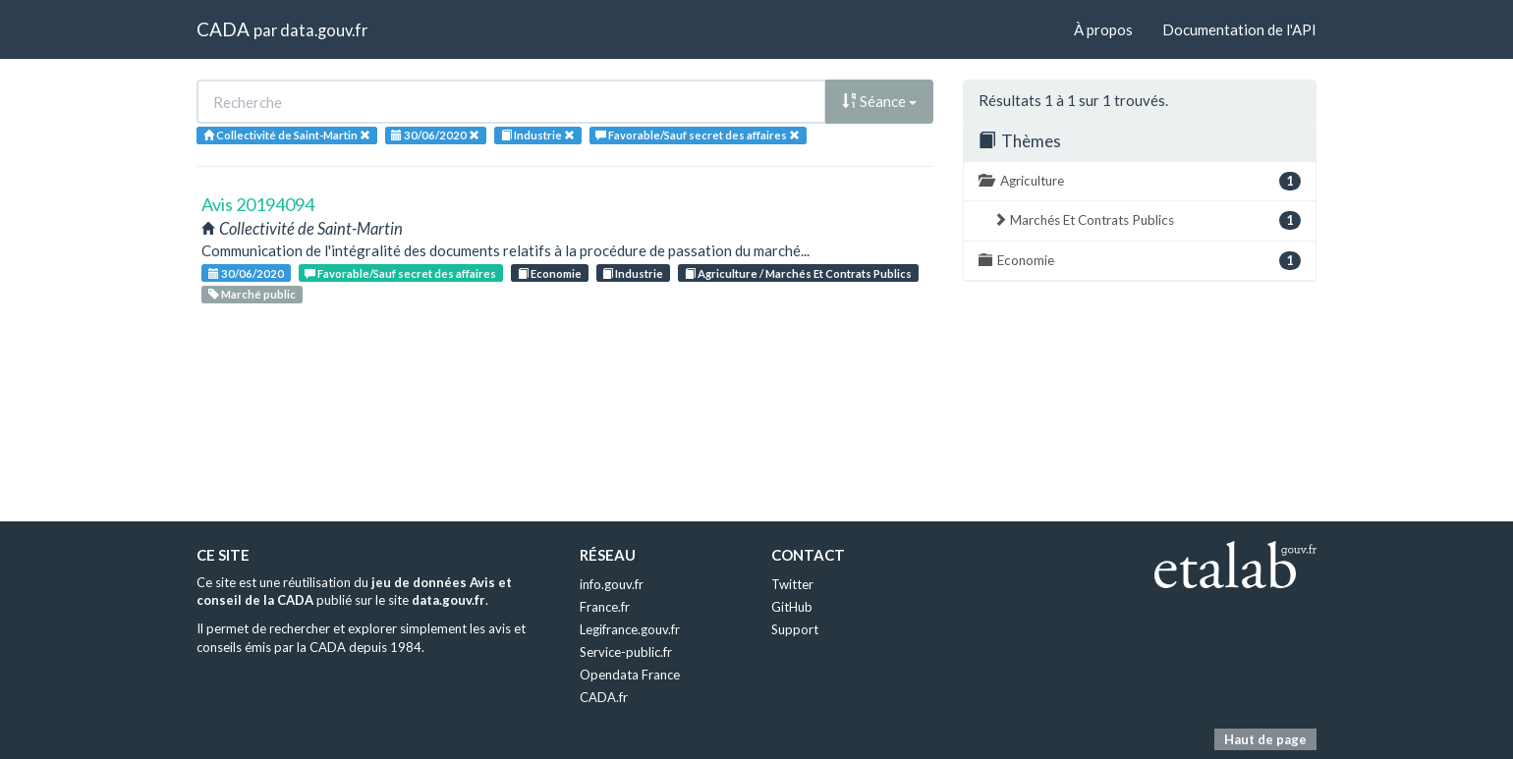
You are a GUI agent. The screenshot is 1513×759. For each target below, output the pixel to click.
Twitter (792, 584)
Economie (550, 273)
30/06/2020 (246, 273)
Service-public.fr (626, 652)
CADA (223, 29)
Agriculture (1140, 181)
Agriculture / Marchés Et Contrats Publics (798, 273)
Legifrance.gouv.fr (630, 629)
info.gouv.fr (612, 584)
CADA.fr (604, 697)
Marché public (252, 294)
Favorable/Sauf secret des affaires (400, 273)
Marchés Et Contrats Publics (1147, 220)
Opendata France (630, 674)
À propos (1103, 29)
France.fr (605, 607)
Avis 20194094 (257, 204)
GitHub (792, 607)
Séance (879, 101)
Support (794, 629)
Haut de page (1265, 739)
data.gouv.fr (323, 30)
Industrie (632, 273)
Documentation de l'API (1239, 29)
